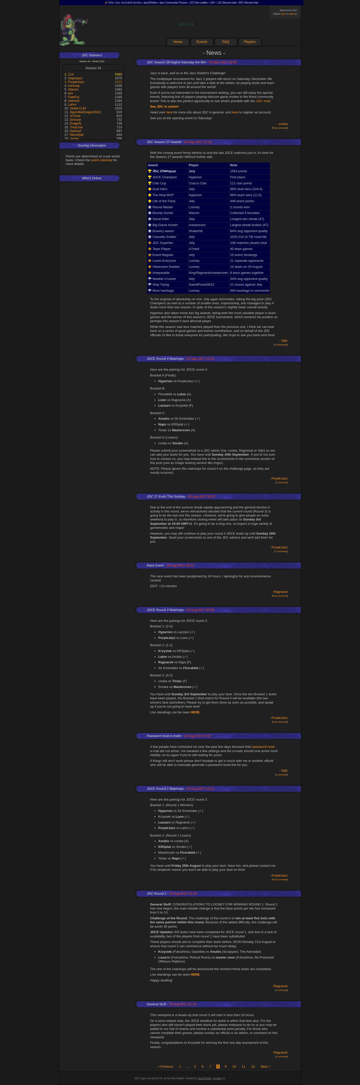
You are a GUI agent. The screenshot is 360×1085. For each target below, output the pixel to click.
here (169, 112)
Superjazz (75, 78)
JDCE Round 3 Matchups (165, 610)
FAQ (225, 42)
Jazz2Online (150, 2)
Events (201, 42)
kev (70, 93)
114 (70, 74)
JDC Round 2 (157, 893)
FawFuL (74, 97)
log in (283, 14)
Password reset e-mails (164, 736)
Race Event (155, 565)
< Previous (165, 1066)
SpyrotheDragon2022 (85, 112)
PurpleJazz (76, 82)
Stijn (284, 340)
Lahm (72, 104)
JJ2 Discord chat (227, 2)
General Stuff (156, 1004)
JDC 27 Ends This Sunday (166, 496)
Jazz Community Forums (173, 2)
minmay (73, 86)
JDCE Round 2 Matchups (165, 789)
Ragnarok (280, 592)
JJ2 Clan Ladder (198, 2)
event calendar (101, 160)
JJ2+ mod (263, 101)
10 (234, 1066)
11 (243, 1066)
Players (250, 42)
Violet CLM (78, 108)
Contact (217, 1078)
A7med (75, 116)
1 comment (281, 482)
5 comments (281, 344)
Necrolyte (77, 135)
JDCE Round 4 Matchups (165, 359)
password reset (263, 747)
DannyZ (76, 131)
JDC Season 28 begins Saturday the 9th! (176, 62)
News (178, 42)
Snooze (75, 119)
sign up (293, 14)
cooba (74, 138)
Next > (265, 1066)
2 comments (281, 551)
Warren (73, 89)
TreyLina (76, 127)
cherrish (73, 101)
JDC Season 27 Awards (164, 142)
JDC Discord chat (248, 2)
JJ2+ (212, 2)
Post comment (279, 128)
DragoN (75, 123)
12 (253, 1066)
